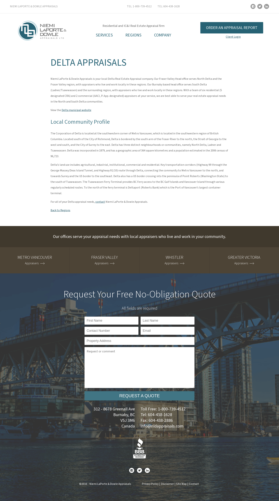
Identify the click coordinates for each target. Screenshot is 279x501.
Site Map (181, 484)
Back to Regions (60, 210)
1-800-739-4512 (142, 6)
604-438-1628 (171, 6)
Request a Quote (139, 395)
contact (100, 202)
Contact (194, 484)
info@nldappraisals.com (162, 426)
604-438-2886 (161, 420)
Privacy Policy (150, 484)
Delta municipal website (76, 110)
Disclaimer (167, 484)
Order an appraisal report (231, 28)
